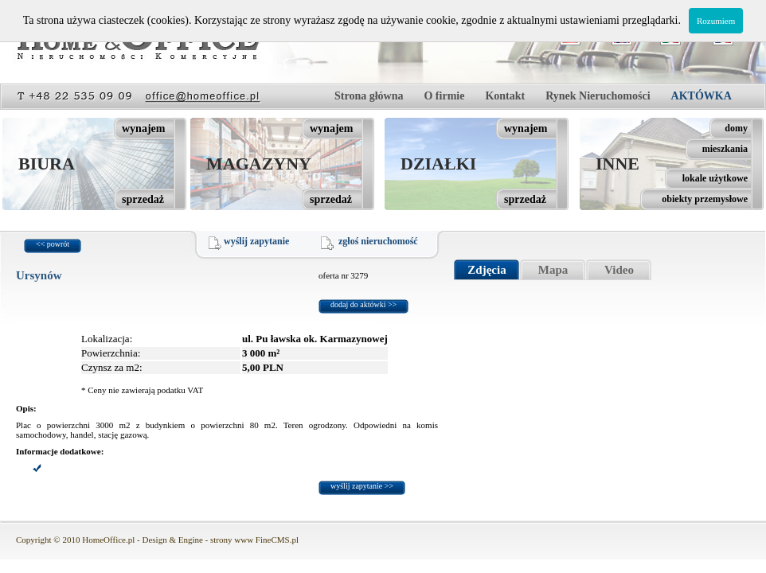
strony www (231, 539)
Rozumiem (716, 20)
